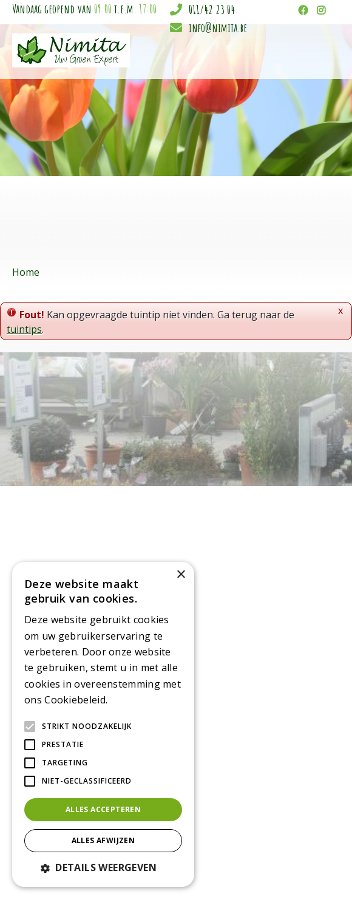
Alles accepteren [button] (103, 809)
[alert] (103, 724)
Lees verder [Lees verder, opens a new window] (131, 701)
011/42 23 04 (212, 9)
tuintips (24, 329)
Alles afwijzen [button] (103, 840)
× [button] (180, 574)
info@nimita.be (218, 27)
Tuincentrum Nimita (293, 602)
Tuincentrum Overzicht (246, 869)
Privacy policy (316, 869)
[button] (103, 867)
